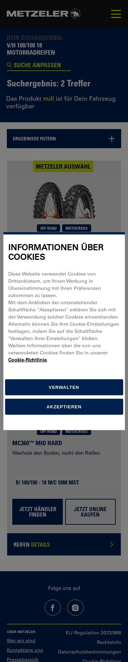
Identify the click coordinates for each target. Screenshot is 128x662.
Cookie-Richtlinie (27, 360)
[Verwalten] (64, 387)
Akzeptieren (64, 406)
